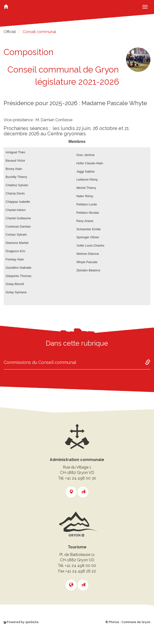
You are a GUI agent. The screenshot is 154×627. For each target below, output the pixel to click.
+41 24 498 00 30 (80, 478)
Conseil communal (39, 31)
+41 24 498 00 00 (80, 565)
